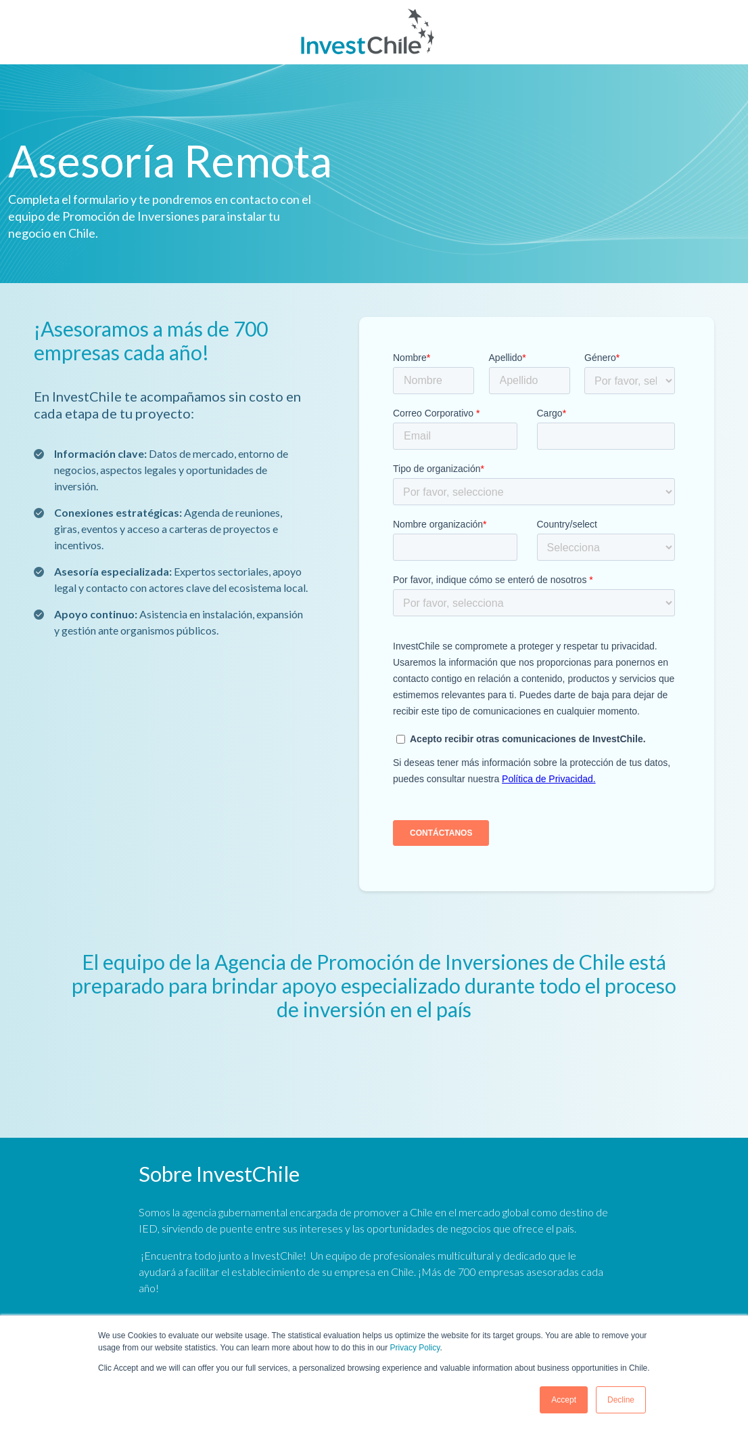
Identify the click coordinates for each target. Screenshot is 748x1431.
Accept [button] (563, 1400)
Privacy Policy (415, 1347)
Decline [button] (620, 1400)
